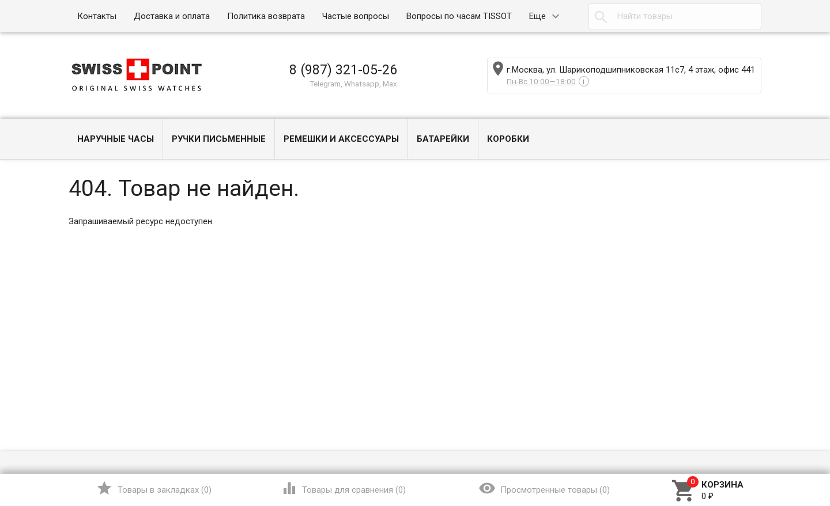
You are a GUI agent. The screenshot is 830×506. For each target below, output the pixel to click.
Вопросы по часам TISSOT (459, 16)
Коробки (508, 139)
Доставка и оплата (172, 16)
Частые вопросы (355, 16)
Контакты (96, 16)
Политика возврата (266, 16)
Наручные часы (115, 139)
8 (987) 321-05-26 (343, 70)
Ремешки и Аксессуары (341, 139)
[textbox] (674, 16)
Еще (537, 16)
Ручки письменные (219, 139)
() (154, 488)
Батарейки (443, 139)
